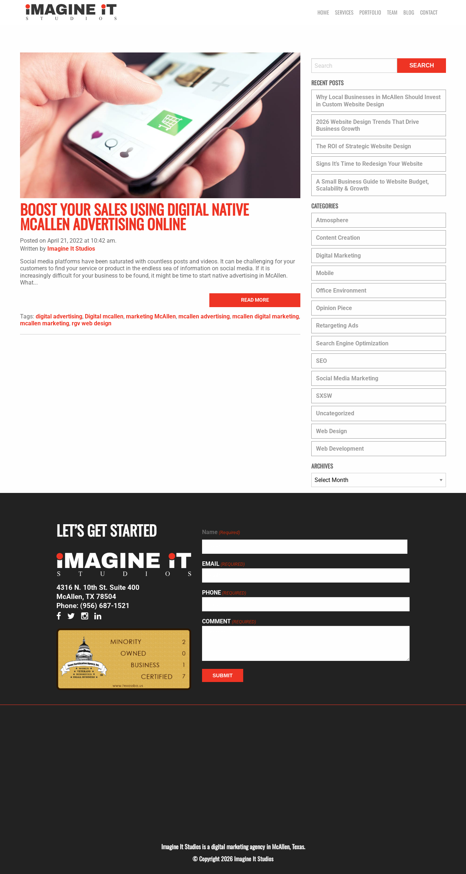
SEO (321, 360)
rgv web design (91, 323)
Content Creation (338, 237)
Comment (229, 621)
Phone (224, 593)
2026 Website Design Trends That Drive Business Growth (367, 125)
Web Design (331, 431)
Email (223, 564)
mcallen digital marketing (265, 316)
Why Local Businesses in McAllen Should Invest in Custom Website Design (378, 100)
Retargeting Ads (337, 325)
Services (344, 12)
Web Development (340, 448)
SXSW (324, 395)
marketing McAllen (151, 316)
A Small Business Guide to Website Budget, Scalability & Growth (372, 185)
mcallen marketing (44, 323)
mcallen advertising (204, 316)
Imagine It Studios (71, 248)
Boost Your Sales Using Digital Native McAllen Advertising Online (134, 216)
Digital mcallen (104, 316)
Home (323, 12)
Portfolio (370, 12)
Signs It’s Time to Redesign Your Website (369, 163)
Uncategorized (335, 413)
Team (392, 12)
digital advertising (59, 316)
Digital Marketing (338, 255)
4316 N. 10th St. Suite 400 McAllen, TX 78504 (97, 592)
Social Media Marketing (347, 378)
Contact (429, 12)
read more (255, 300)
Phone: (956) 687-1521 (93, 605)
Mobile (325, 273)
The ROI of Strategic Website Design (363, 146)
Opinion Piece (334, 308)
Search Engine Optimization (352, 343)
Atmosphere (332, 220)
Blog (408, 12)
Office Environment (341, 290)
